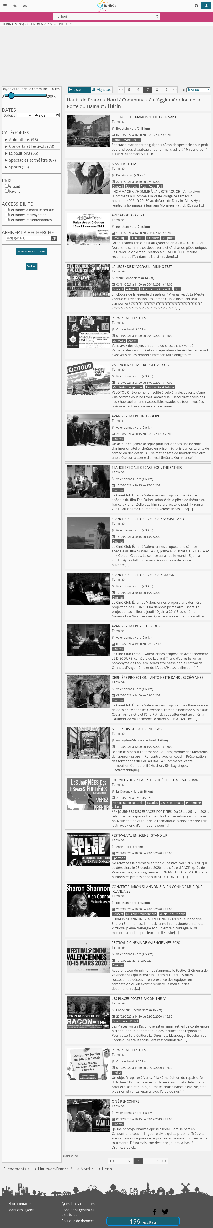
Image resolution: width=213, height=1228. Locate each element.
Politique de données (78, 1220)
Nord (112, 99)
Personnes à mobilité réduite (31, 210)
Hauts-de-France (85, 99)
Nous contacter (20, 1203)
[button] (31, 254)
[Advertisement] (106, 55)
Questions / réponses (78, 1203)
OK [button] (54, 239)
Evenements (14, 1169)
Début (8, 115)
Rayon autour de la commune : (26, 89)
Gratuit (14, 187)
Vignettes (101, 89)
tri (184, 89)
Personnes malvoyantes (27, 215)
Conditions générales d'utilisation (78, 1212)
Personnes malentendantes (30, 220)
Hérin (107, 1169)
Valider (31, 267)
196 (143, 1221)
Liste (75, 89)
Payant (14, 192)
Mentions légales (21, 1210)
